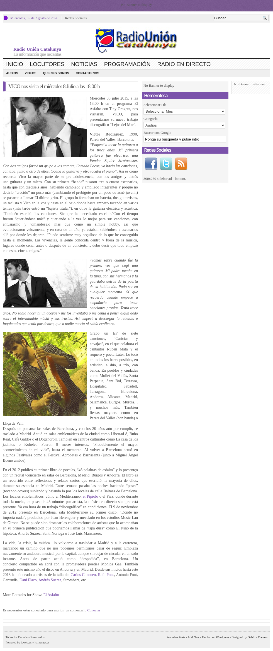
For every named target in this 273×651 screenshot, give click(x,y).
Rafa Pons (106, 575)
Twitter (166, 164)
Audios (12, 73)
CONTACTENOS (87, 73)
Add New (193, 637)
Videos (30, 73)
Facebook (151, 164)
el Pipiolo (90, 496)
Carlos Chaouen (83, 575)
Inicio (14, 64)
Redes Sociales (76, 18)
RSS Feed (181, 164)
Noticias (84, 64)
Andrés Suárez (49, 580)
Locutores (47, 64)
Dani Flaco (28, 580)
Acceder (172, 637)
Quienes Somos (56, 73)
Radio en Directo (184, 64)
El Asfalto (51, 595)
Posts (182, 637)
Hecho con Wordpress (215, 637)
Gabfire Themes (257, 637)
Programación (127, 64)
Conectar (93, 610)
